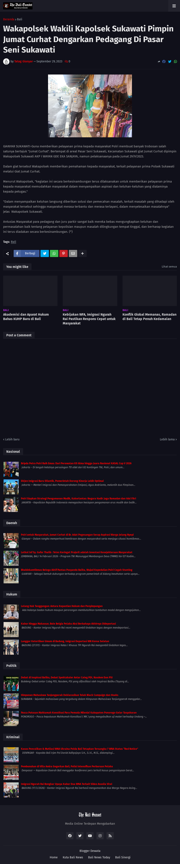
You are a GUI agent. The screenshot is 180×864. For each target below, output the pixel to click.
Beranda (8, 19)
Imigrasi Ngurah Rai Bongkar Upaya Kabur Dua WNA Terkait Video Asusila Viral (66, 784)
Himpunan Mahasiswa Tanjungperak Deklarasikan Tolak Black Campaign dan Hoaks (69, 695)
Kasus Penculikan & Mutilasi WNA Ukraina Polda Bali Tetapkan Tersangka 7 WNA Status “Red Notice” (79, 748)
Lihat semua (169, 266)
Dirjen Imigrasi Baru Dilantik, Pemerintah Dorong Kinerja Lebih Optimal (62, 481)
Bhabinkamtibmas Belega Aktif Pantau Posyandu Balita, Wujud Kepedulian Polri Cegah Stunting (76, 569)
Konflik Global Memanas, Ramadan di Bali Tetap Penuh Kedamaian (149, 316)
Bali (19, 19)
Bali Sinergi (122, 857)
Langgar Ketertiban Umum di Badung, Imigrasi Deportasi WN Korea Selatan (65, 641)
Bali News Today (99, 857)
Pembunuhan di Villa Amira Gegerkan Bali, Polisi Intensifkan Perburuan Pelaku (67, 766)
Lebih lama (167, 439)
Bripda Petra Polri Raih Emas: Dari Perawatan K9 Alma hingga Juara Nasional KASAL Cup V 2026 (76, 463)
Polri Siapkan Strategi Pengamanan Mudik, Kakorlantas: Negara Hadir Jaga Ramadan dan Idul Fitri (78, 498)
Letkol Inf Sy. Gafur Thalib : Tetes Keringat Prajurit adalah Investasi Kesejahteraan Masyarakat (76, 552)
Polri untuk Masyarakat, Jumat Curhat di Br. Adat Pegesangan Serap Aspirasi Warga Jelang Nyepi (77, 534)
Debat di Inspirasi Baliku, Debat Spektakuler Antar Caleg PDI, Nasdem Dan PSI (67, 677)
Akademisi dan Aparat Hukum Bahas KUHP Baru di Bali (26, 316)
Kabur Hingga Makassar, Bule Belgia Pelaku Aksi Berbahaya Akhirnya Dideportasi (68, 623)
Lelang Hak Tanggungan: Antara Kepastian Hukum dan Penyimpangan (62, 606)
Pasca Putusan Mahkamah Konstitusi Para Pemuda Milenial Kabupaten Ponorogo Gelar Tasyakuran (79, 712)
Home (54, 857)
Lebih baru (12, 439)
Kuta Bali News (73, 857)
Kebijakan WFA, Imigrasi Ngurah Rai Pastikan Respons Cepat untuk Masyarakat (89, 318)
